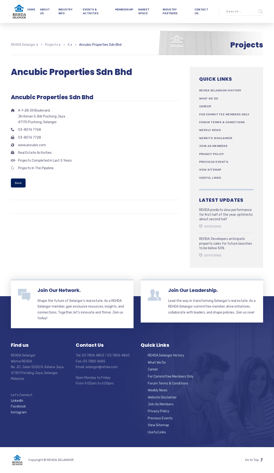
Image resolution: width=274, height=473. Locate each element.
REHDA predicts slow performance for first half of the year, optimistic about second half (226, 214)
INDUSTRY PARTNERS (170, 11)
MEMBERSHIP (124, 9)
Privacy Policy (211, 154)
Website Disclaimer (215, 138)
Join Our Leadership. (193, 290)
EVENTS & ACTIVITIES (91, 11)
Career (205, 106)
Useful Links (210, 177)
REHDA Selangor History (220, 90)
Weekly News (210, 130)
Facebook (18, 406)
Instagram (19, 412)
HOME (31, 9)
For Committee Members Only (224, 114)
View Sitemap (210, 169)
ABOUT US (45, 11)
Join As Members (213, 146)
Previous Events (213, 162)
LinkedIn (17, 401)
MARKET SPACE (144, 11)
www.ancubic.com (32, 145)
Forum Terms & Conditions (222, 122)
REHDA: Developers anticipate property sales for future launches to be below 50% (225, 243)
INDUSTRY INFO (65, 11)
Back (18, 183)
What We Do (208, 98)
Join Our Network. (59, 290)
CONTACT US (201, 11)
